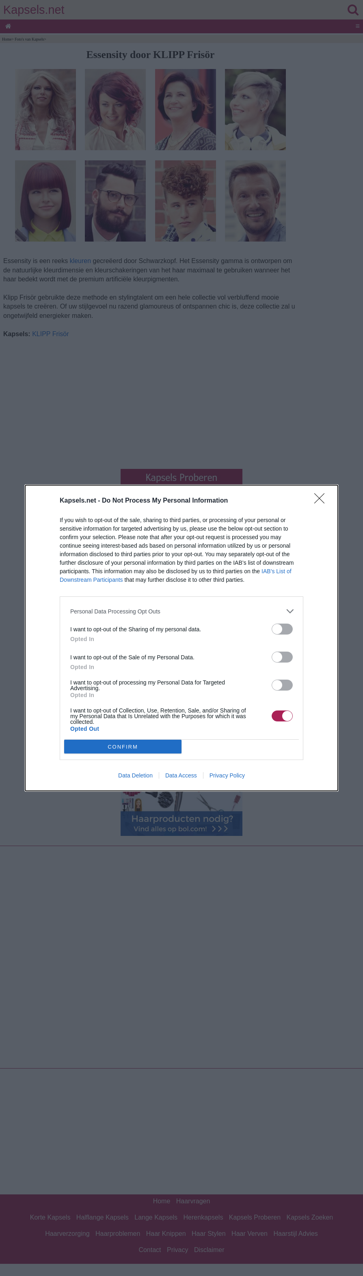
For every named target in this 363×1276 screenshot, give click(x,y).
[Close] (322, 501)
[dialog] (181, 638)
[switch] (282, 629)
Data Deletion (135, 775)
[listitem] (181, 611)
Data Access (181, 775)
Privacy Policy (227, 775)
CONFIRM (123, 747)
